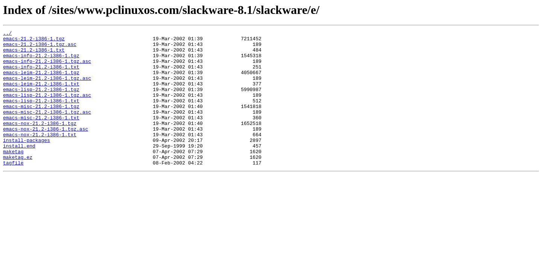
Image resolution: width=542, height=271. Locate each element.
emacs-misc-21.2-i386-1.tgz (41, 122)
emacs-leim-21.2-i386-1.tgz (41, 81)
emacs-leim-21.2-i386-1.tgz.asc (47, 88)
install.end (19, 169)
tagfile (13, 189)
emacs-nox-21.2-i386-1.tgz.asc (45, 149)
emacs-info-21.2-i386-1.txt (41, 74)
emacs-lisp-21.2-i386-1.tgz (41, 101)
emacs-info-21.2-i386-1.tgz (41, 61)
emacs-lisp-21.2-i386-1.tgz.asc (47, 108)
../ (7, 33)
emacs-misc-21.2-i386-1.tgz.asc (47, 128)
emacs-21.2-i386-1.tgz (34, 40)
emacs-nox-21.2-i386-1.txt (39, 155)
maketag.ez (17, 183)
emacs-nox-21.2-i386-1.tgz (39, 142)
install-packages (26, 162)
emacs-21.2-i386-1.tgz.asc (39, 47)
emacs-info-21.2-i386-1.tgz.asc (47, 67)
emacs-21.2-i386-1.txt (34, 54)
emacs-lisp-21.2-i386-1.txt (41, 115)
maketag (13, 176)
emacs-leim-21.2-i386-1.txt (41, 94)
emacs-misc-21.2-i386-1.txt (41, 135)
